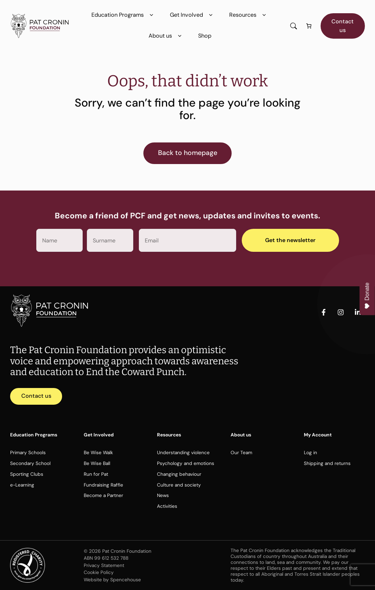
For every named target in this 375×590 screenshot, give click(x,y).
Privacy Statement (104, 565)
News (163, 495)
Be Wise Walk (98, 452)
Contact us (342, 25)
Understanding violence (183, 452)
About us (166, 36)
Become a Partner (103, 495)
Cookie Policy (99, 572)
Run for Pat (96, 474)
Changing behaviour (179, 474)
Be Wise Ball (97, 463)
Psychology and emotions (185, 463)
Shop (204, 35)
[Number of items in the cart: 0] (308, 26)
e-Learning (22, 485)
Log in (310, 452)
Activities (167, 506)
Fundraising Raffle (103, 485)
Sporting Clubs (26, 474)
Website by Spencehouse (112, 579)
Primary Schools (28, 452)
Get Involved (192, 15)
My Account (318, 435)
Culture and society (179, 485)
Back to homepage (187, 152)
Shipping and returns (327, 463)
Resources (249, 15)
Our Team (241, 452)
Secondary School (30, 463)
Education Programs (123, 15)
